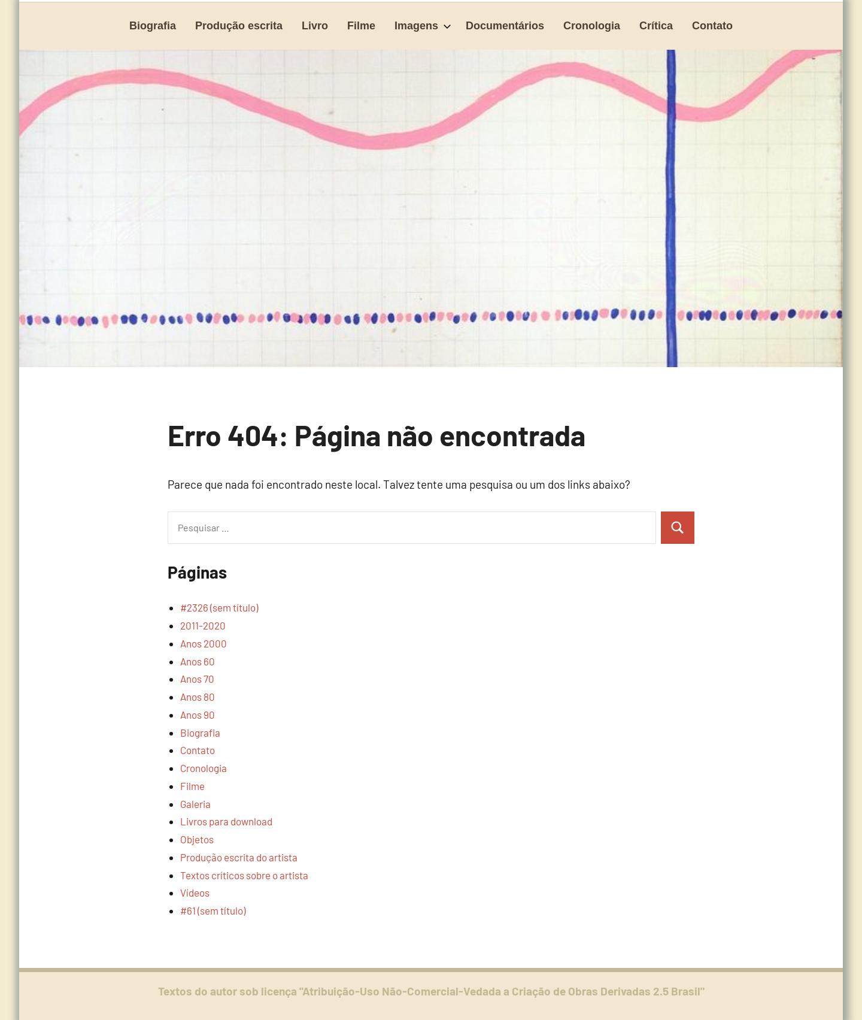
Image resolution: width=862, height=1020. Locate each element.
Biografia (152, 26)
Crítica (656, 26)
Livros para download (226, 821)
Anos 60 (197, 661)
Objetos (197, 839)
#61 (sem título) (212, 910)
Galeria (195, 804)
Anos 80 (197, 697)
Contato (712, 26)
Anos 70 (197, 679)
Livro (315, 26)
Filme (361, 26)
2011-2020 (203, 625)
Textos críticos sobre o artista (244, 875)
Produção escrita (239, 26)
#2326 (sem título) (219, 607)
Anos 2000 (203, 643)
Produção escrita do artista (239, 857)
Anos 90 (197, 715)
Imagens (422, 26)
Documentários (505, 26)
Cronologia (591, 26)
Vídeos (195, 892)
